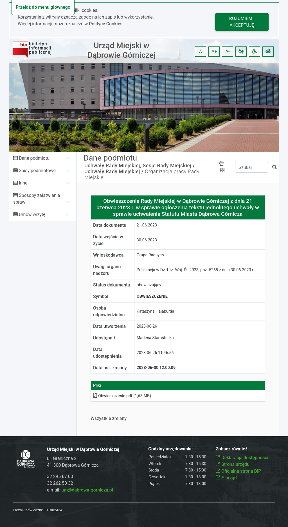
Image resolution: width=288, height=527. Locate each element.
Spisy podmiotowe (37, 170)
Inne (23, 183)
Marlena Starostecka (155, 337)
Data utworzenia (109, 326)
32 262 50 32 (60, 483)
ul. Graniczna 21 (63, 458)
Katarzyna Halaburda (155, 311)
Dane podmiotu (34, 158)
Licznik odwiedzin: (28, 510)
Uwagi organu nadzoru (107, 270)
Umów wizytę (32, 214)
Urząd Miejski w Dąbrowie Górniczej (121, 50)
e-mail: (80, 490)
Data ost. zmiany (110, 367)
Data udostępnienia (107, 353)
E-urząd (226, 478)
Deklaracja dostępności (242, 457)
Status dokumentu (111, 285)
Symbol (100, 296)
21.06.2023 (147, 225)
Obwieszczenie (152, 296)
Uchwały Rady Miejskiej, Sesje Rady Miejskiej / (139, 165)
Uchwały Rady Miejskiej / (113, 171)
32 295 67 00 (60, 476)
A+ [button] (214, 51)
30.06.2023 (147, 240)
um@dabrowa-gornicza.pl (87, 490)
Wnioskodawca (108, 255)
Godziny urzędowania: (170, 449)
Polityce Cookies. (106, 23)
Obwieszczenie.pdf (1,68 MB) (122, 395)
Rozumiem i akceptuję (242, 22)
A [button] (200, 51)
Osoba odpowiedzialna (109, 311)
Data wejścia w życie (108, 240)
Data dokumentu (109, 225)
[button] (241, 51)
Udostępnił (104, 338)
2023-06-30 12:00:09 (156, 367)
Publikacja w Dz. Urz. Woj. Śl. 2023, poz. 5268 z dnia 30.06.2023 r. (195, 270)
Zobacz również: (232, 449)
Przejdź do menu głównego (43, 7)
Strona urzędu (232, 464)
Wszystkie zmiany (109, 418)
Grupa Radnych (150, 255)
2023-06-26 (147, 326)
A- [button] (228, 51)
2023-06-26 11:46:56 (155, 352)
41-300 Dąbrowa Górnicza (73, 465)
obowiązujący (149, 285)
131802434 (53, 510)
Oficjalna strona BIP (238, 471)
